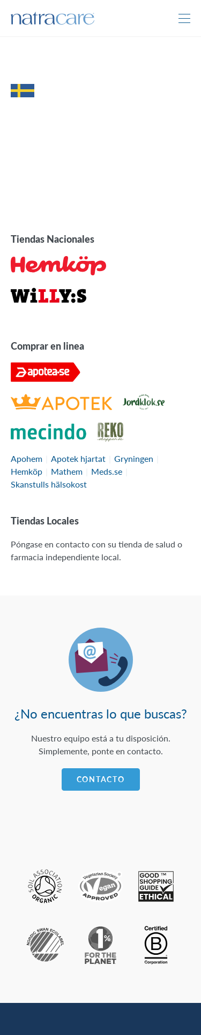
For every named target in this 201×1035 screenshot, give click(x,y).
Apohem (26, 458)
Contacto (101, 779)
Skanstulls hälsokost (49, 484)
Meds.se (106, 471)
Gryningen (133, 458)
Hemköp (26, 471)
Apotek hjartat (78, 458)
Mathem (67, 471)
